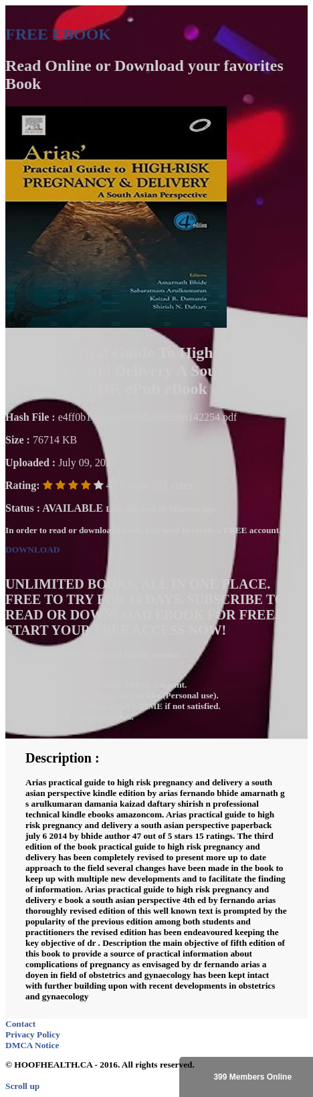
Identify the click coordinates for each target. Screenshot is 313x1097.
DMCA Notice (32, 1045)
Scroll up (22, 1086)
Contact (20, 1024)
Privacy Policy (32, 1034)
